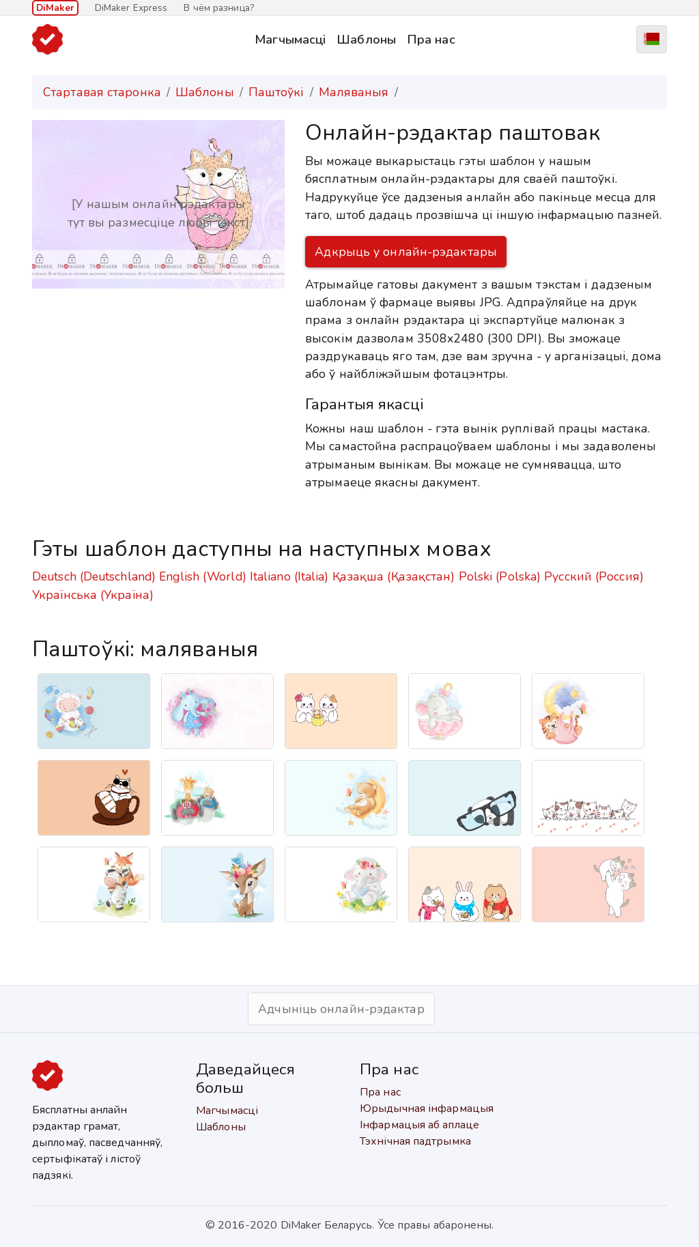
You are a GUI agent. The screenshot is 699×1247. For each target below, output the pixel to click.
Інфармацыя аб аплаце (419, 1124)
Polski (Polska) (500, 576)
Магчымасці (290, 39)
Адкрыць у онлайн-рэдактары (406, 252)
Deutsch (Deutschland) (94, 576)
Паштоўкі (276, 92)
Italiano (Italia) (289, 576)
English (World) (202, 576)
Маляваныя (354, 92)
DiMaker (55, 7)
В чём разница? (218, 7)
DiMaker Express (131, 7)
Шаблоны (366, 39)
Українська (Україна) (93, 595)
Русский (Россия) (594, 576)
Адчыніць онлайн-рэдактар (341, 1009)
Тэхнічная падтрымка (415, 1141)
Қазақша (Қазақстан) (393, 576)
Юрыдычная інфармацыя (427, 1108)
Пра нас (431, 39)
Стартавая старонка (102, 92)
